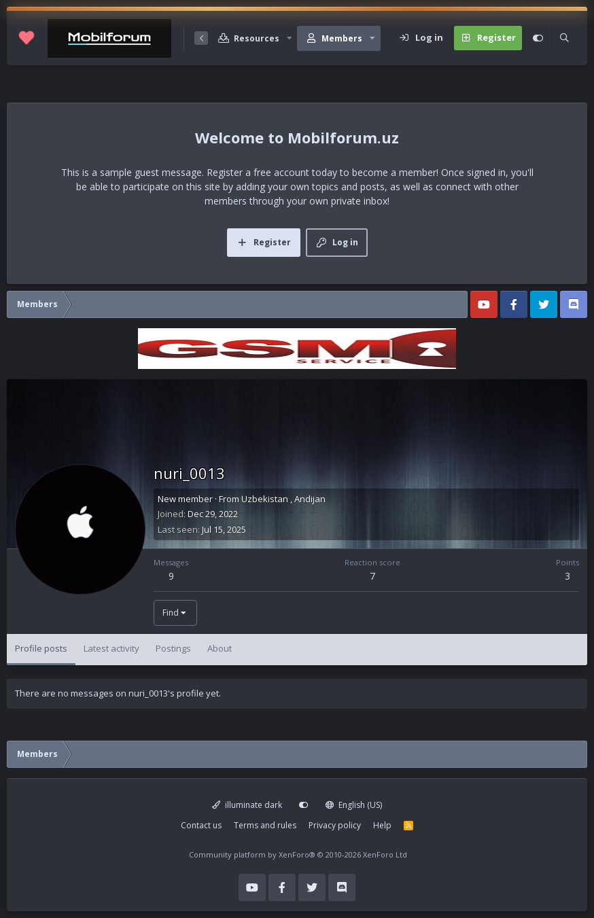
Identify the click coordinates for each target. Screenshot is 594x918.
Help (382, 825)
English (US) (354, 805)
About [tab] (219, 648)
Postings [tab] (173, 648)
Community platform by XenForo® (298, 854)
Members (341, 38)
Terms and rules (265, 825)
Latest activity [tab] (111, 648)
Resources (256, 38)
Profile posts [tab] (41, 648)
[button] (289, 38)
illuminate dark (247, 805)
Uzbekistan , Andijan (283, 499)
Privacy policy (335, 825)
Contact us (201, 825)
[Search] (564, 38)
